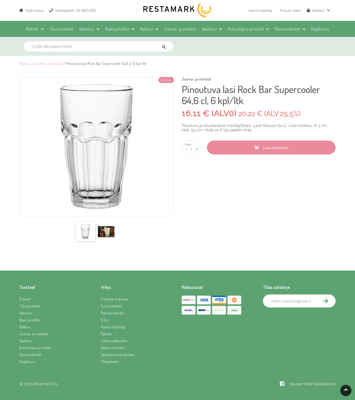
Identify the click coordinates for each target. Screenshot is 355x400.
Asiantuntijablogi (260, 10)
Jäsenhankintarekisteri (118, 354)
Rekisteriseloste (112, 313)
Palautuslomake (112, 347)
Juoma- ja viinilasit (48, 63)
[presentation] (305, 320)
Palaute (106, 333)
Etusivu (24, 63)
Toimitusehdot (111, 306)
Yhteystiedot (110, 361)
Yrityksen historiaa (114, 299)
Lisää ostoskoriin (271, 147)
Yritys (105, 320)
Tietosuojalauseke (114, 340)
